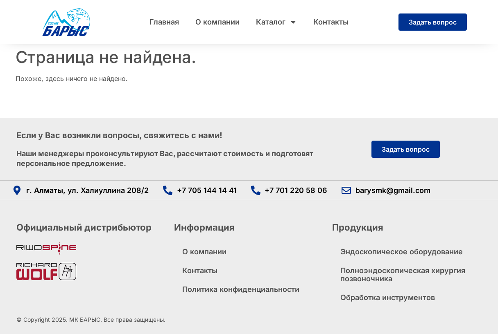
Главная (164, 22)
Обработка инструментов (387, 297)
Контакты (331, 22)
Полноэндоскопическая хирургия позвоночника (402, 274)
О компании (217, 22)
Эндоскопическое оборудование (401, 251)
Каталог (276, 22)
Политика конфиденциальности (240, 289)
